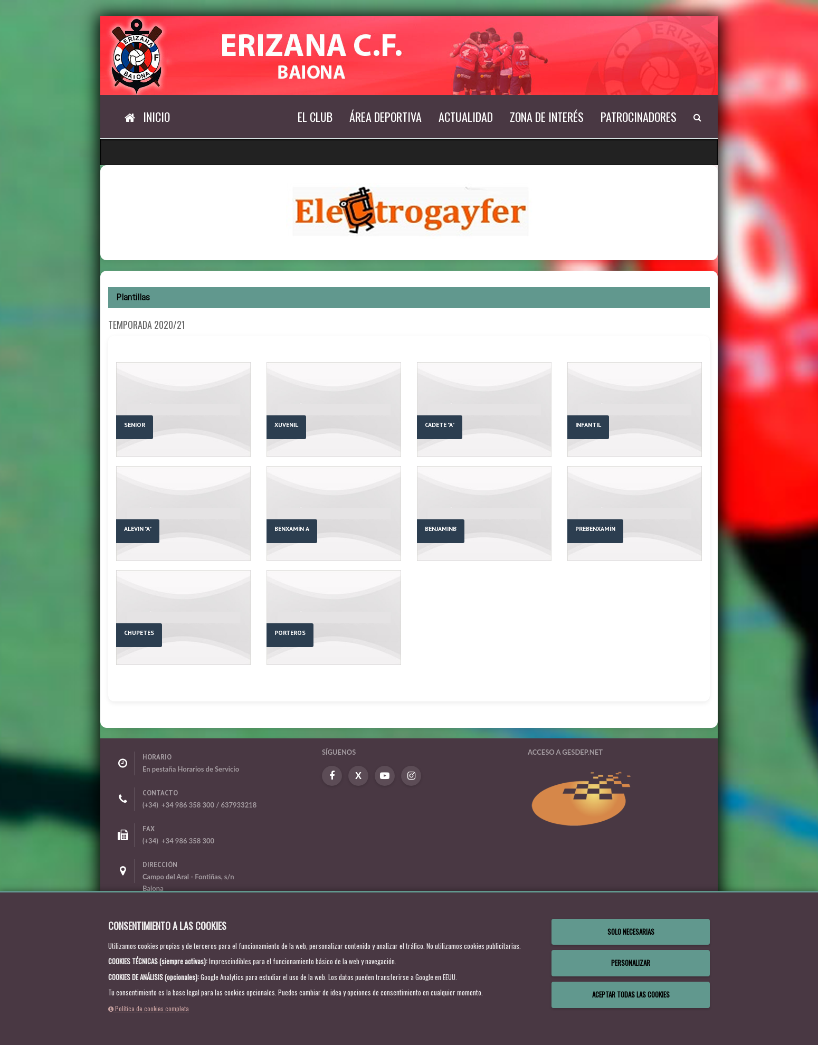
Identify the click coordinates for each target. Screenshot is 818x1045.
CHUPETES (139, 632)
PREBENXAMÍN (595, 529)
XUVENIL (286, 425)
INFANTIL (588, 425)
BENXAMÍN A (291, 529)
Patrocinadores (639, 116)
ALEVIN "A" (137, 529)
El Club (315, 116)
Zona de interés (547, 116)
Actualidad (466, 116)
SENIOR (134, 425)
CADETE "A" (439, 425)
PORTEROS (290, 632)
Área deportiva (385, 116)
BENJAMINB (440, 529)
